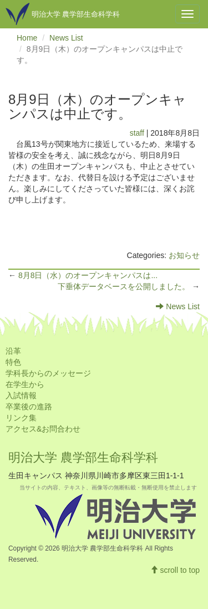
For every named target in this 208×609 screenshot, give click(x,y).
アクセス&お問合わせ (43, 428)
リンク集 (21, 417)
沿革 (13, 350)
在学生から (25, 384)
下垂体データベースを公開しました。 (125, 286)
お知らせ (184, 255)
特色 (13, 362)
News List (66, 37)
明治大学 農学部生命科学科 (83, 457)
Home (27, 37)
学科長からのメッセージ (48, 373)
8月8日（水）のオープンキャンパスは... (88, 275)
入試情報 (21, 395)
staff (137, 132)
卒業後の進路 (29, 406)
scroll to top (175, 570)
